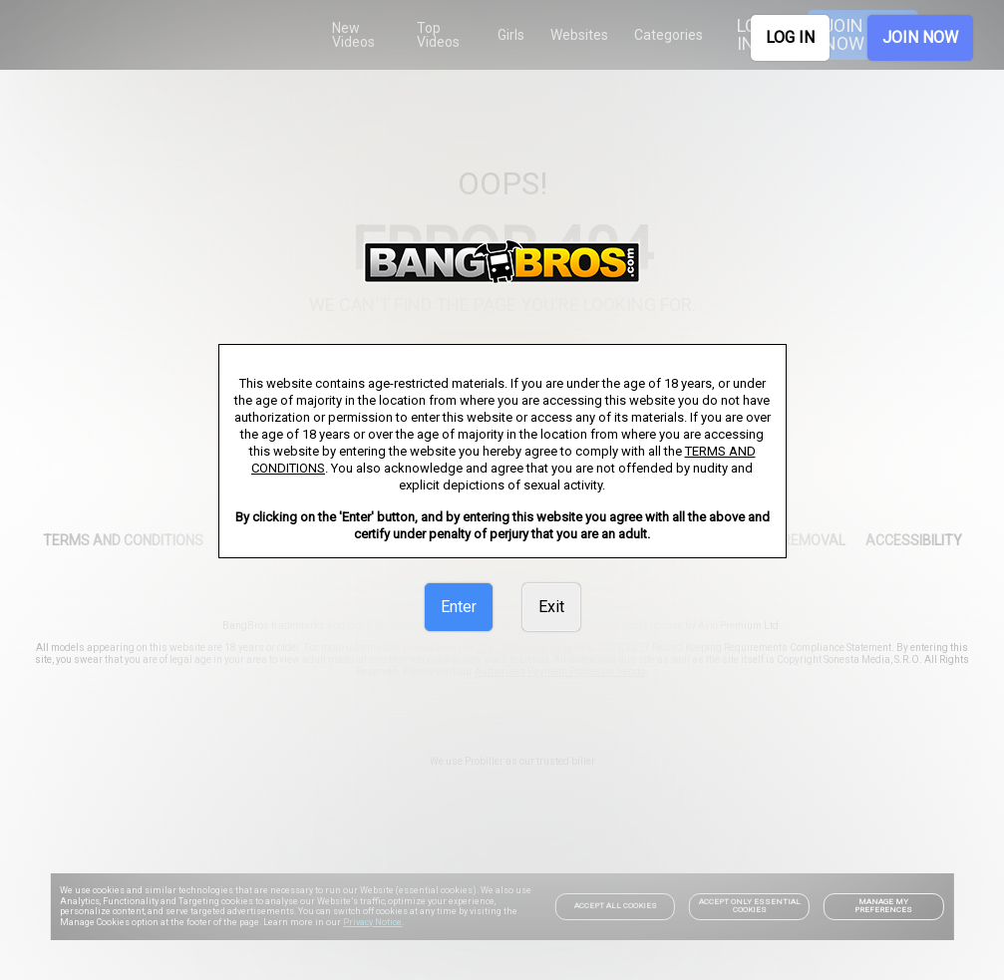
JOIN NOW (920, 37)
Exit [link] (551, 606)
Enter (459, 606)
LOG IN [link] (790, 37)
